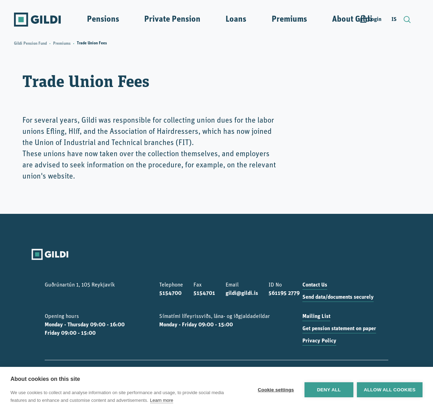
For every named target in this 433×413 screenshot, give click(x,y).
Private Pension (172, 19)
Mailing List (316, 316)
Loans (236, 19)
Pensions (103, 19)
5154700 (170, 293)
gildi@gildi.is (242, 293)
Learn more (161, 400)
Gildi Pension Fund (30, 44)
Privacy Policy (319, 341)
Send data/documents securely (338, 297)
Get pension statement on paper (339, 329)
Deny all (329, 389)
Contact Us (314, 285)
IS (394, 19)
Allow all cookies (390, 389)
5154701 (204, 293)
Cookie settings (276, 389)
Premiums (289, 19)
